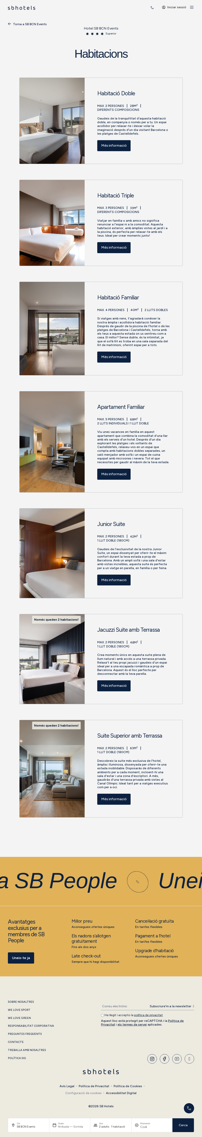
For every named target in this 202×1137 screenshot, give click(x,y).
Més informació (114, 145)
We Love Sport (19, 1010)
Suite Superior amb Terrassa (129, 736)
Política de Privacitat (94, 1086)
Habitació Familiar (118, 297)
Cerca (183, 1125)
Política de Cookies (128, 1086)
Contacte (16, 1042)
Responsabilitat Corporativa (31, 1026)
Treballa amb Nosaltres (27, 1050)
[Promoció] (149, 1127)
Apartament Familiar (121, 407)
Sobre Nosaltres (21, 1002)
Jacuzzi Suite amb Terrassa (128, 630)
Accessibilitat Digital (121, 1093)
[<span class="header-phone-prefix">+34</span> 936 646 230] (152, 7)
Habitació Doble (116, 93)
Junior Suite (111, 524)
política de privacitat (148, 1015)
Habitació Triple (115, 196)
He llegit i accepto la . (133, 1015)
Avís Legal (67, 1086)
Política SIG (17, 1058)
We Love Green (19, 1018)
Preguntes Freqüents (25, 1034)
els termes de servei (132, 1024)
